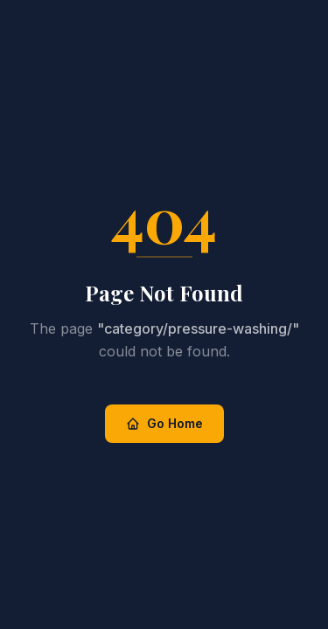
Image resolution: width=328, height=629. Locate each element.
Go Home (164, 423)
